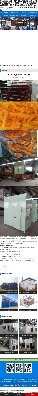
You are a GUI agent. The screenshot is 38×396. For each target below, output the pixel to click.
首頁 (10, 65)
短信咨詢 (19, 394)
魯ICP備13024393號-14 (12, 385)
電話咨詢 (6, 394)
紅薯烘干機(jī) (19, 65)
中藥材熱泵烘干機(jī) (9, 352)
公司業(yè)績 (24, 15)
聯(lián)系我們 (33, 15)
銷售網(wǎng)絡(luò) (14, 15)
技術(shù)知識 (5, 15)
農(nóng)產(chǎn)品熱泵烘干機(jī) (27, 335)
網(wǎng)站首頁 (4, 12)
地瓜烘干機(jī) (28, 65)
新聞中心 (24, 12)
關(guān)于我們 (14, 12)
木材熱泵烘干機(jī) (28, 352)
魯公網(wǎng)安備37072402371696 (28, 385)
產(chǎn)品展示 (33, 12)
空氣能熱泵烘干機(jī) (9, 335)
